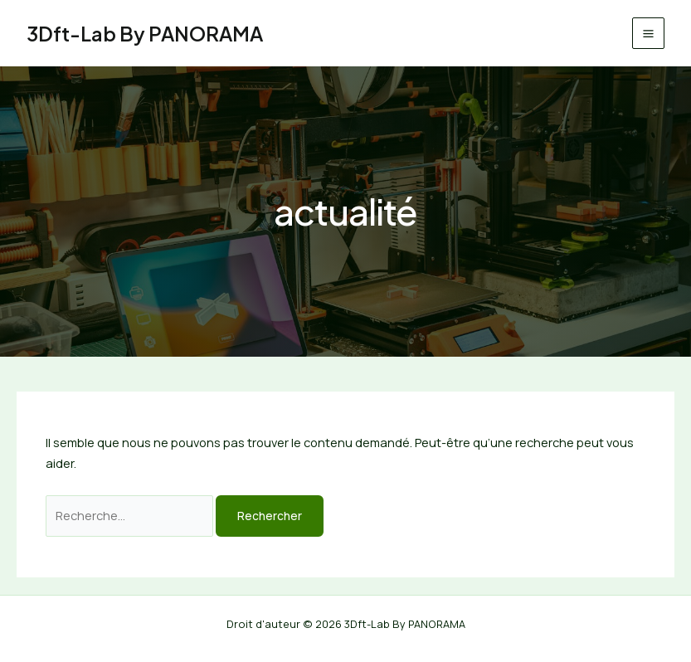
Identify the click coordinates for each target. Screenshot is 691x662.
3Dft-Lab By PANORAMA (145, 33)
